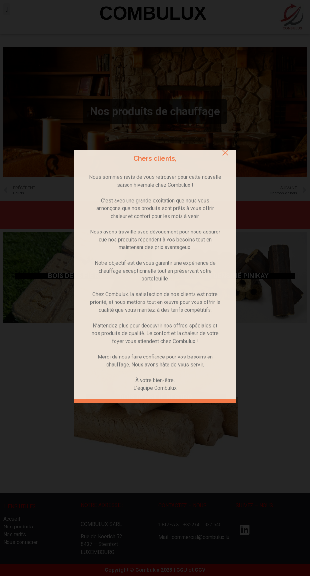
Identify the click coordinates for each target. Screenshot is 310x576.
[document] (155, 288)
